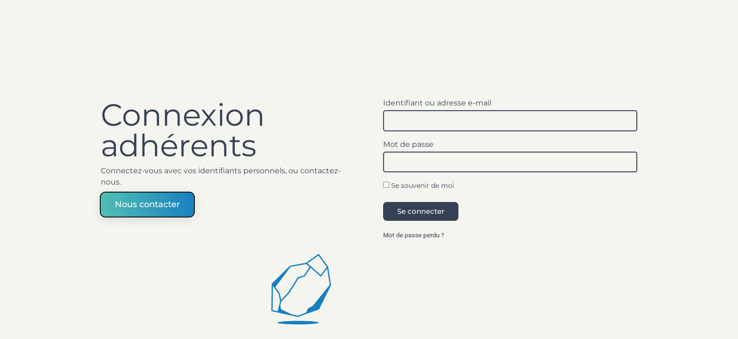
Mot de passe (408, 145)
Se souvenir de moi (418, 186)
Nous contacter (147, 204)
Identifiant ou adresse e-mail (437, 103)
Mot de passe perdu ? (413, 235)
